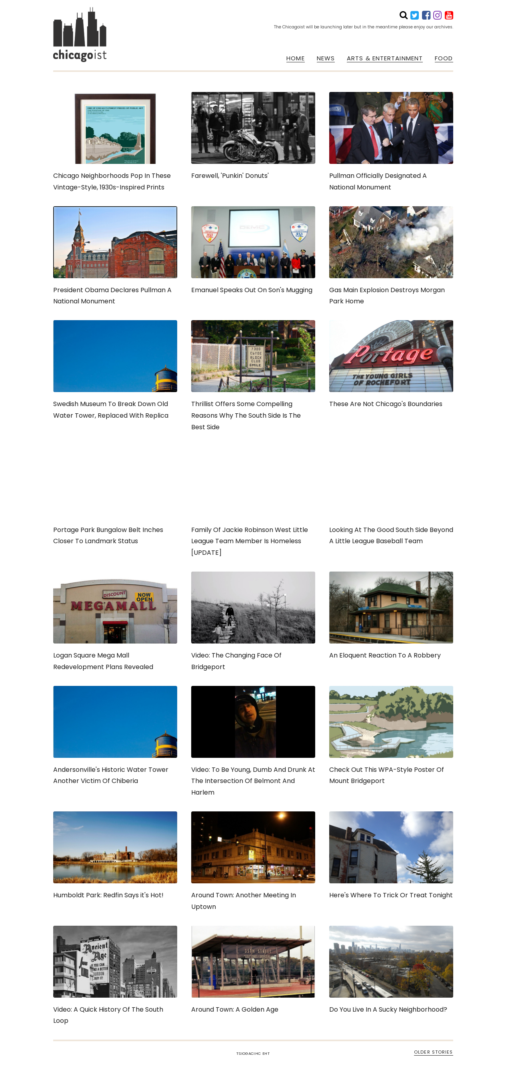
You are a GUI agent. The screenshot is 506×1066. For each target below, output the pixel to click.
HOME (295, 58)
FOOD (444, 58)
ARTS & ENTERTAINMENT (385, 58)
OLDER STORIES (433, 1052)
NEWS (326, 58)
